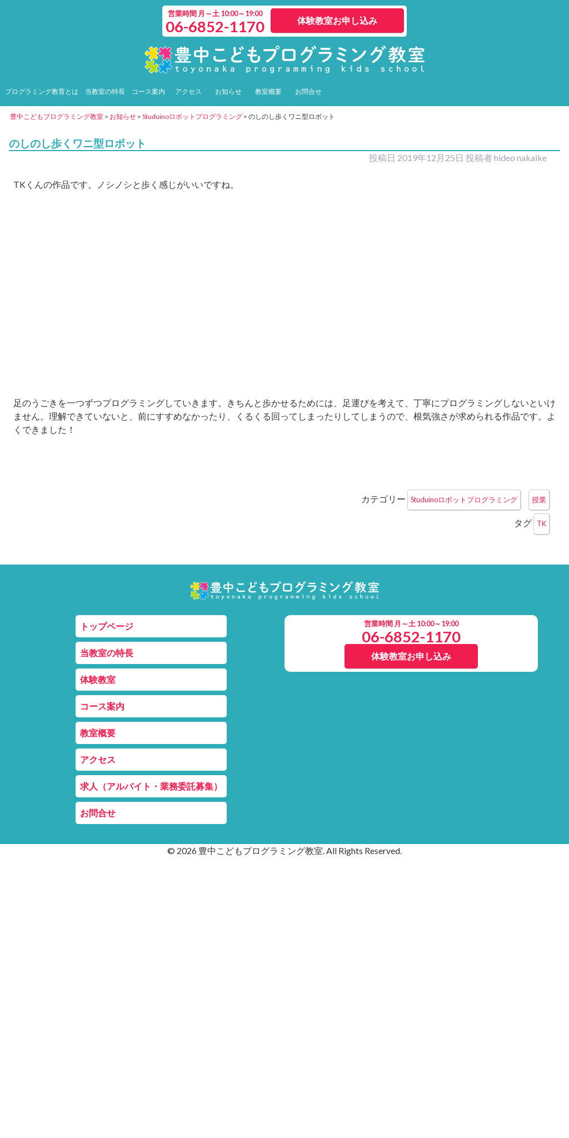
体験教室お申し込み (337, 20)
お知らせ (228, 91)
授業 (539, 499)
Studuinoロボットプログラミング (464, 499)
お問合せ (308, 91)
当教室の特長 (105, 91)
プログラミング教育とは (41, 91)
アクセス (188, 91)
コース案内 (148, 91)
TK (541, 523)
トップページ (106, 626)
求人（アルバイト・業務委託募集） (151, 786)
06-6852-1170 (215, 26)
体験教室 (98, 679)
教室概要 (268, 91)
